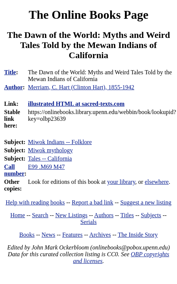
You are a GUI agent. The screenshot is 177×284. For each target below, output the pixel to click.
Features (72, 234)
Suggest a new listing (145, 202)
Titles (127, 215)
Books (26, 234)
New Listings (72, 215)
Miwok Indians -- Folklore (60, 142)
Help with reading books (35, 202)
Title (10, 72)
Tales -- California (50, 158)
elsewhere (157, 182)
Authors (104, 215)
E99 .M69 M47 (46, 167)
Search (40, 215)
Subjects (151, 215)
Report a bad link (92, 202)
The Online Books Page (88, 14)
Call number (14, 170)
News (48, 234)
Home (17, 215)
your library (121, 182)
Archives (100, 234)
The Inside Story (138, 234)
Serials (88, 222)
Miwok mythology (50, 150)
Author (13, 87)
